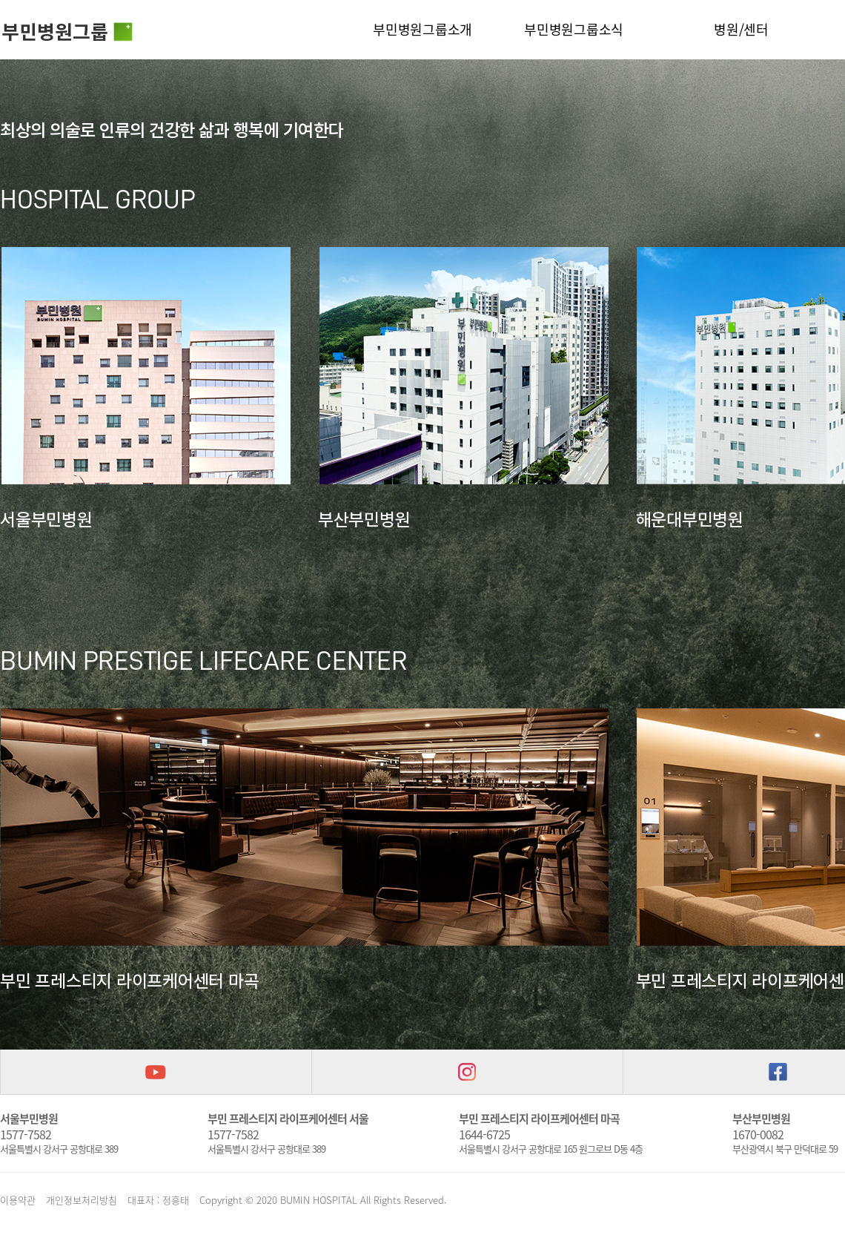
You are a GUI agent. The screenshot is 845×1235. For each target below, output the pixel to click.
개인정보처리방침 (81, 1200)
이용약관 (18, 1200)
